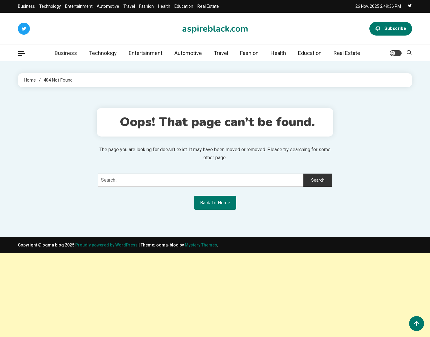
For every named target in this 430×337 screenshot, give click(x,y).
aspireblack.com (215, 29)
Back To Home (215, 203)
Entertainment (79, 6)
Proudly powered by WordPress (107, 245)
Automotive (108, 6)
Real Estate (208, 6)
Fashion (146, 6)
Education (183, 6)
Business (26, 6)
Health (164, 6)
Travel (129, 6)
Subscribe (390, 28)
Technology (50, 6)
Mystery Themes (201, 245)
